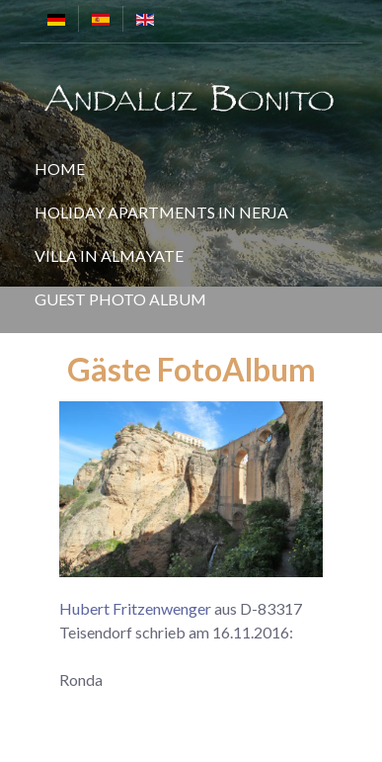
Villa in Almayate (109, 255)
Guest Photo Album (120, 299)
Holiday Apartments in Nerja (161, 212)
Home (60, 168)
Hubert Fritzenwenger (135, 608)
